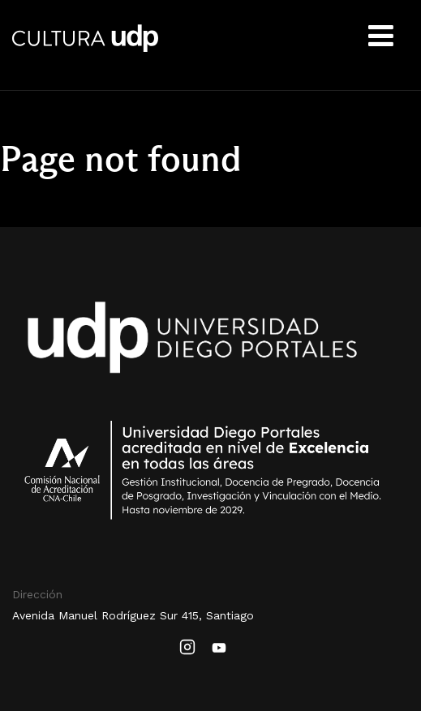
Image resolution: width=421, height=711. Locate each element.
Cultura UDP (85, 48)
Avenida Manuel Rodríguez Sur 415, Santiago (133, 615)
